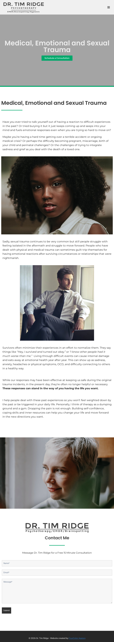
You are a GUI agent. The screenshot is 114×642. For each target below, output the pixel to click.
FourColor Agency (77, 638)
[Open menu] (107, 7)
